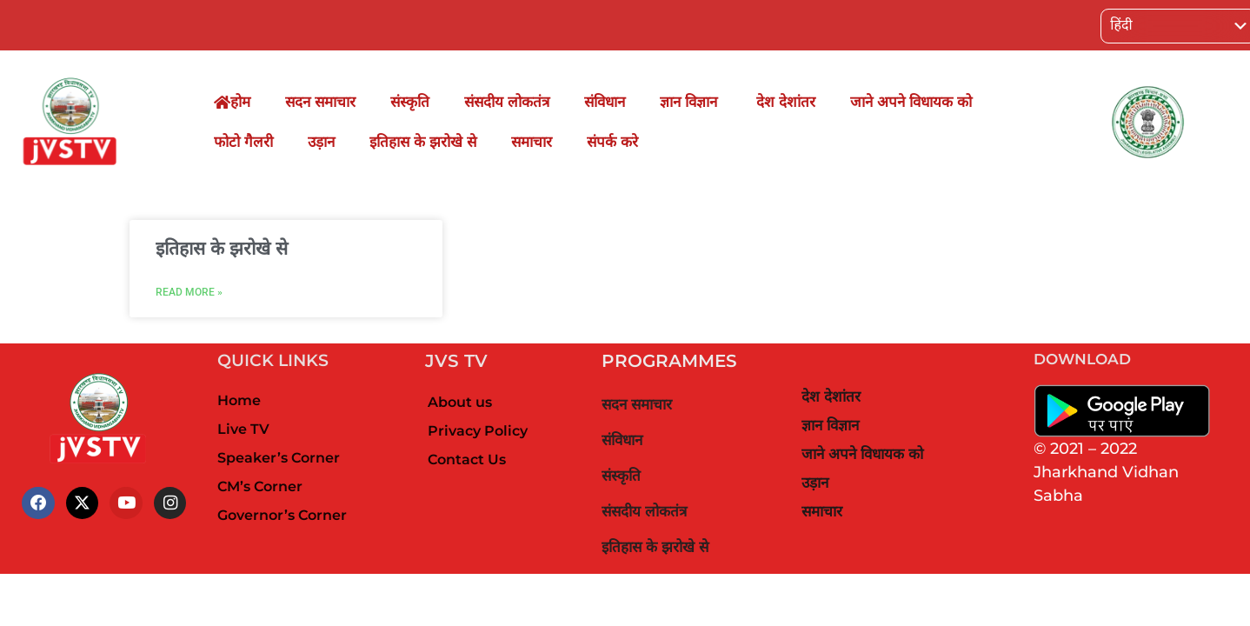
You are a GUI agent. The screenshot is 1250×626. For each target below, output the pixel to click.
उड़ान (321, 141)
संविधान (604, 101)
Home (239, 400)
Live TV (243, 429)
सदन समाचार (320, 101)
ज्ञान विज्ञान (690, 101)
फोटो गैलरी (243, 141)
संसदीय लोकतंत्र (506, 101)
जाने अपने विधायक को (911, 101)
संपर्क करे (612, 141)
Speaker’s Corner (278, 458)
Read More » (189, 292)
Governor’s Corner (282, 515)
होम (232, 101)
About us (460, 402)
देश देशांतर (785, 101)
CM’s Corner (260, 486)
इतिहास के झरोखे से (422, 141)
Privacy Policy (478, 431)
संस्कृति (409, 101)
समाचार (531, 141)
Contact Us (467, 459)
